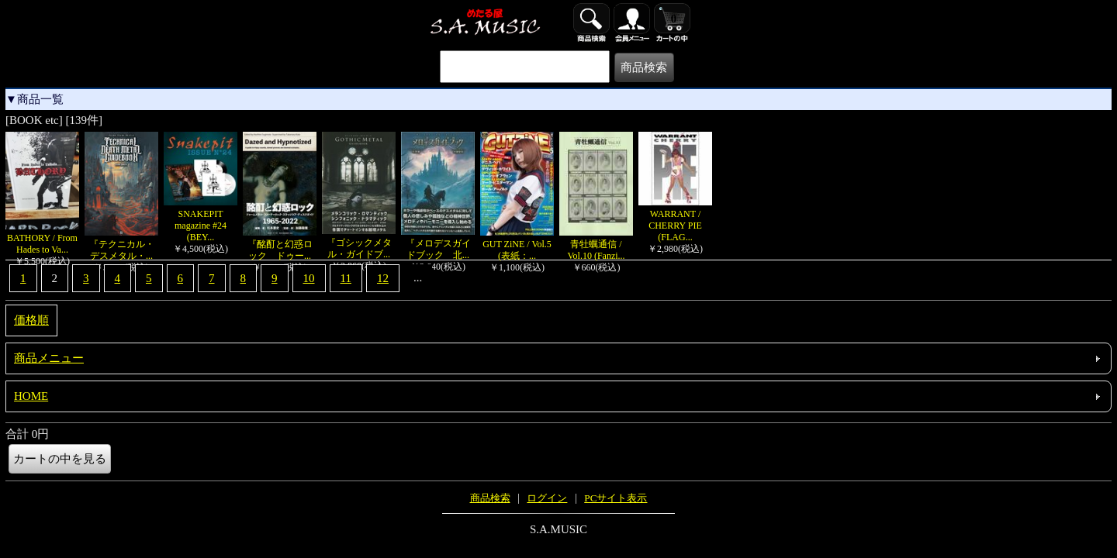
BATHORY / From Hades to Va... (42, 238)
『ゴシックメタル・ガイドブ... (359, 243)
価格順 (31, 320)
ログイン (547, 498)
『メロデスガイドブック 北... (438, 243)
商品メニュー (49, 358)
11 (346, 278)
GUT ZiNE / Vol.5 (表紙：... (520, 244)
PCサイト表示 (615, 498)
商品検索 (490, 498)
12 (383, 278)
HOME (31, 396)
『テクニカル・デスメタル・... (121, 244)
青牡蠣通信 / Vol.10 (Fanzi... (596, 244)
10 (309, 278)
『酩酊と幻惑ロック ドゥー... (279, 244)
